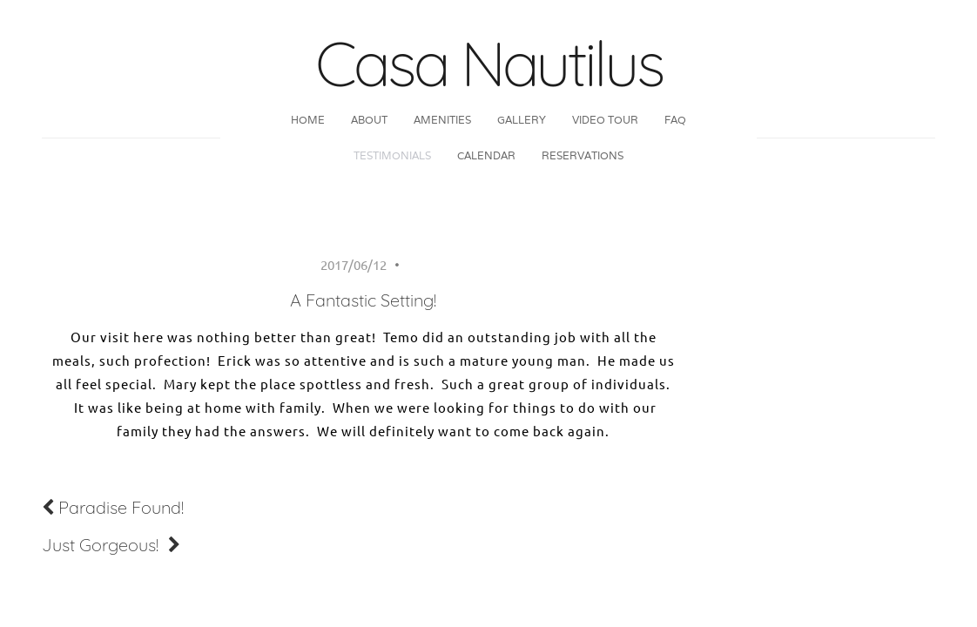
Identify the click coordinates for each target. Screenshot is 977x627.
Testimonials (392, 155)
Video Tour (605, 119)
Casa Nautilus (488, 63)
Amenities (442, 119)
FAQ (675, 119)
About (369, 119)
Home (308, 119)
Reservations (582, 155)
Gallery (521, 119)
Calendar (486, 155)
